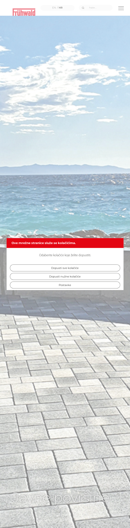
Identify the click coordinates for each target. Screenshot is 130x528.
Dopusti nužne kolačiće (65, 276)
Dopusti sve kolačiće (65, 267)
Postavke (65, 284)
